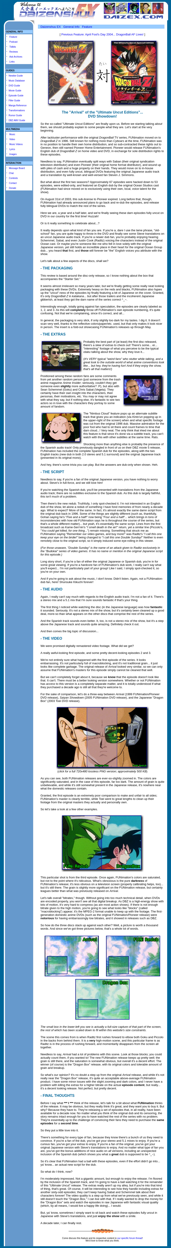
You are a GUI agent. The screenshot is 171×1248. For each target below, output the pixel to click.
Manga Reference (18, 105)
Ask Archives (15, 57)
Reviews (13, 52)
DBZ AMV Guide (17, 120)
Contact (12, 183)
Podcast (13, 42)
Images (13, 154)
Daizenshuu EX (50, 26)
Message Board (17, 168)
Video (12, 139)
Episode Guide (16, 95)
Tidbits (12, 47)
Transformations (17, 110)
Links (12, 61)
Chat (11, 173)
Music (12, 134)
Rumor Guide (15, 115)
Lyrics (12, 149)
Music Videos (16, 144)
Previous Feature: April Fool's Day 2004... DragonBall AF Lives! (102, 34)
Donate (12, 188)
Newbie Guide (16, 75)
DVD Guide (14, 85)
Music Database (17, 80)
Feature (13, 37)
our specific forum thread (129, 1238)
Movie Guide (15, 90)
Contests (13, 178)
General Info (71, 26)
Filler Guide (14, 100)
